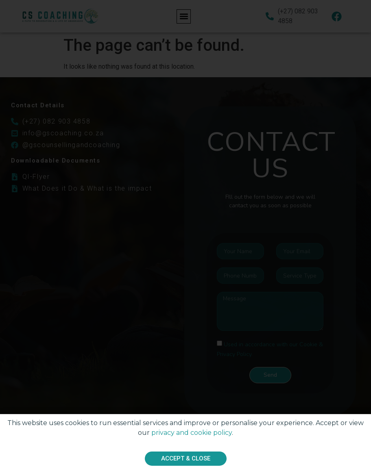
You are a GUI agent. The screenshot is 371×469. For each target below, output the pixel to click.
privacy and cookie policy (191, 434)
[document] (185, 234)
